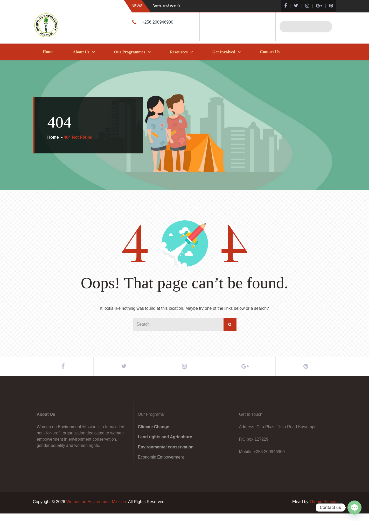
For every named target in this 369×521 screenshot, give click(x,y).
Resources (179, 52)
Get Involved (223, 52)
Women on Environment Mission (96, 509)
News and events (166, 5)
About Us (81, 52)
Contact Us (270, 52)
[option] (206, 6)
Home (48, 52)
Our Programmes (129, 52)
